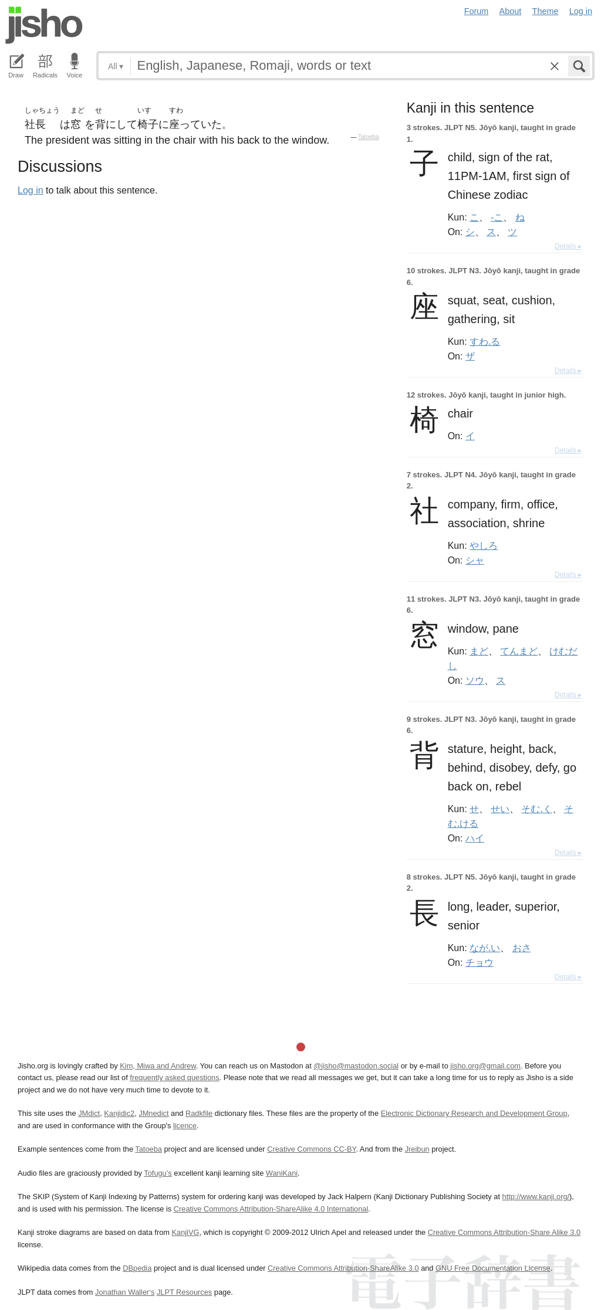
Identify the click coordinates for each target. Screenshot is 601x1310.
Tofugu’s (157, 1173)
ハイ (474, 838)
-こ (497, 217)
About (510, 11)
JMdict (89, 1113)
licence (185, 1125)
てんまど (519, 650)
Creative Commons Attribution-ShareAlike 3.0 (343, 1268)
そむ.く (536, 808)
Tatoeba (368, 137)
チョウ (479, 962)
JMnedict (153, 1113)
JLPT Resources (184, 1292)
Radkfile (198, 1113)
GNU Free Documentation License (493, 1268)
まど (479, 650)
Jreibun (417, 1149)
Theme (545, 11)
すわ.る (485, 341)
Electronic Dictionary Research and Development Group (474, 1113)
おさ (521, 947)
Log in (580, 11)
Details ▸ (568, 246)
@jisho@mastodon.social (356, 1065)
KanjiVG (185, 1232)
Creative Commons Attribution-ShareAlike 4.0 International (271, 1208)
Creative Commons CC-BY (311, 1149)
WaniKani (282, 1173)
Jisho (44, 25)
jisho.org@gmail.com (485, 1065)
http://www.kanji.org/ (536, 1196)
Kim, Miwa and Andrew (157, 1065)
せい (500, 808)
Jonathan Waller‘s (124, 1292)
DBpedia (137, 1268)
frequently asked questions (174, 1077)
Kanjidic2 (119, 1113)
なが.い (485, 947)
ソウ (474, 680)
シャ (474, 560)
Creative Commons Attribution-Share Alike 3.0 (504, 1232)
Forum (476, 11)
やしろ (484, 545)
